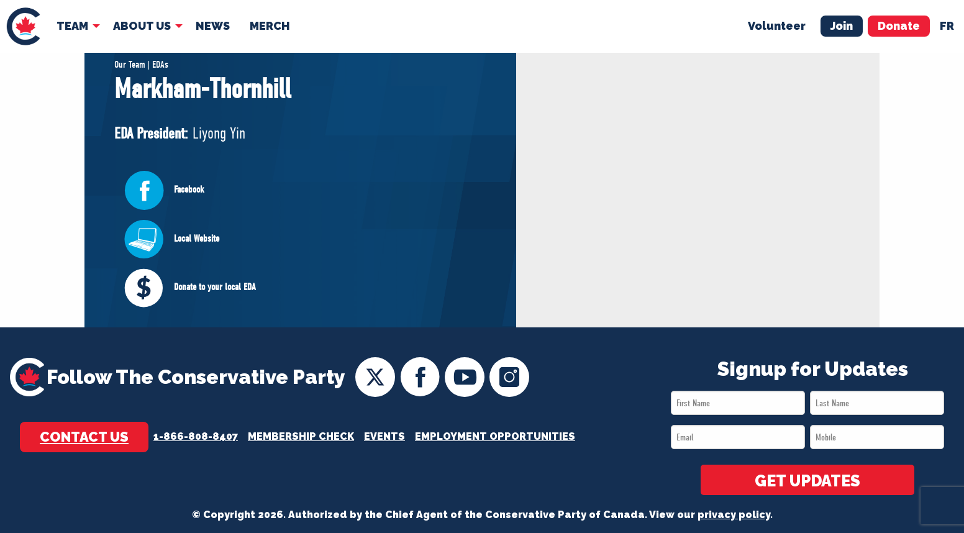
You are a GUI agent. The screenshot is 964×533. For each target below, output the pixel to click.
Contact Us (84, 437)
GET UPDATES (807, 481)
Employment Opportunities (495, 436)
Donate (899, 25)
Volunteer (777, 25)
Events (384, 436)
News (213, 25)
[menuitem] (23, 26)
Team (72, 25)
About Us (142, 25)
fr (947, 25)
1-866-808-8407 (195, 436)
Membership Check (301, 436)
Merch (270, 25)
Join (841, 25)
